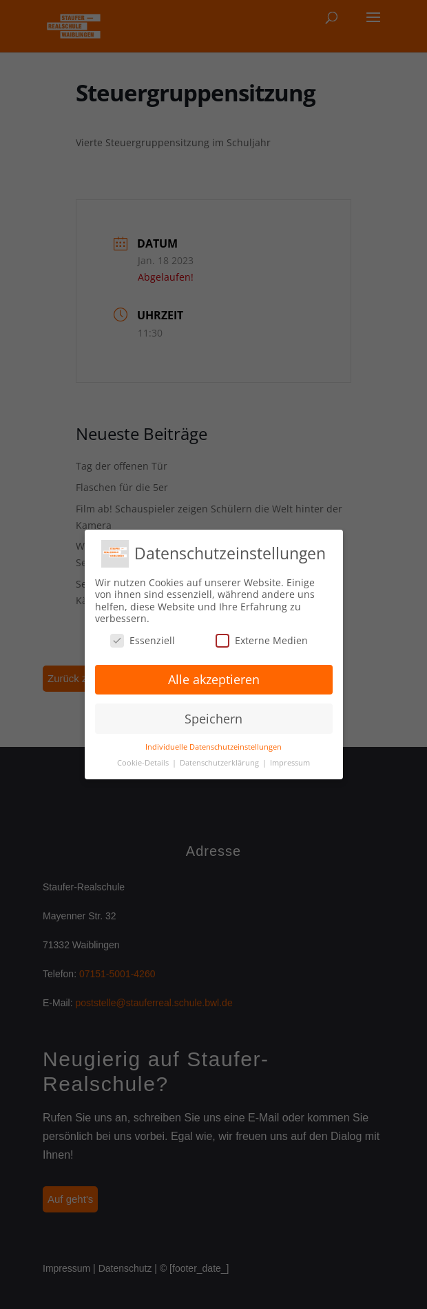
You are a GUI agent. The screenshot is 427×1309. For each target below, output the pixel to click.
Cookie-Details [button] (144, 763)
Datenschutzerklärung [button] (220, 763)
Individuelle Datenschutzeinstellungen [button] (213, 747)
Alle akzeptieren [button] (214, 679)
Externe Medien (262, 640)
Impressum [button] (290, 763)
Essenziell (142, 640)
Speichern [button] (213, 718)
